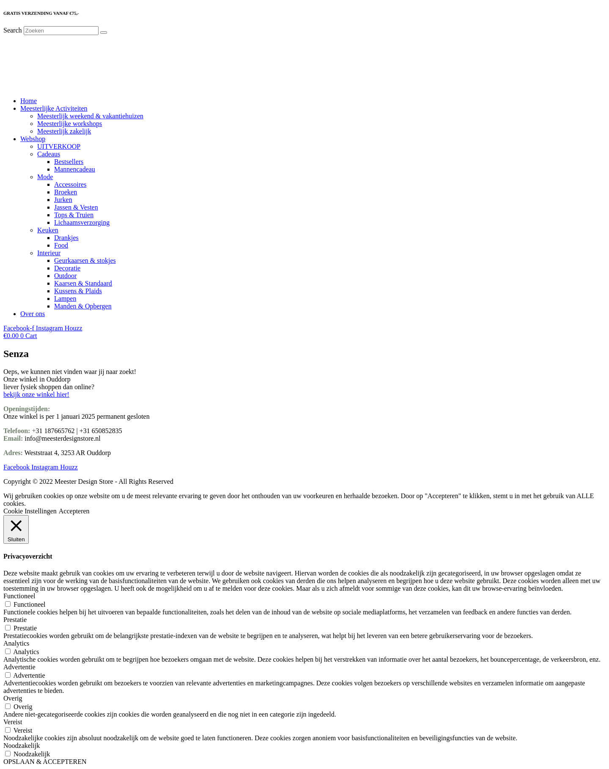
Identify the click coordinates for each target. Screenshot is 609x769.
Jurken (63, 199)
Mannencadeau (74, 169)
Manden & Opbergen (83, 306)
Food (61, 245)
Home (28, 100)
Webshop (32, 138)
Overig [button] (12, 698)
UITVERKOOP (58, 146)
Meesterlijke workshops (69, 123)
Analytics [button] (16, 643)
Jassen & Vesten (76, 207)
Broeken (65, 192)
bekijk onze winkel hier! (36, 394)
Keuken (47, 230)
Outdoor (65, 275)
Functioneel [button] (19, 596)
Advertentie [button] (19, 667)
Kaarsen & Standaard (83, 283)
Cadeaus (48, 154)
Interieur (48, 252)
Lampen (65, 298)
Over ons (32, 313)
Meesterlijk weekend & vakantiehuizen (90, 116)
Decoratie (67, 268)
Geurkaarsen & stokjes (85, 260)
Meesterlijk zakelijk (64, 131)
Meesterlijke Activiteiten (54, 108)
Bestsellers (68, 161)
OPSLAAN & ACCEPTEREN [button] (44, 761)
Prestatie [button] (15, 619)
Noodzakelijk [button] (21, 745)
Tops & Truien (73, 214)
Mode (45, 176)
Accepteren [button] (74, 511)
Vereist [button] (12, 721)
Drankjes (66, 237)
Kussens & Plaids (78, 291)
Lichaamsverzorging (82, 222)
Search (12, 30)
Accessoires (70, 184)
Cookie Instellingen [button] (30, 511)
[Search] (103, 32)
